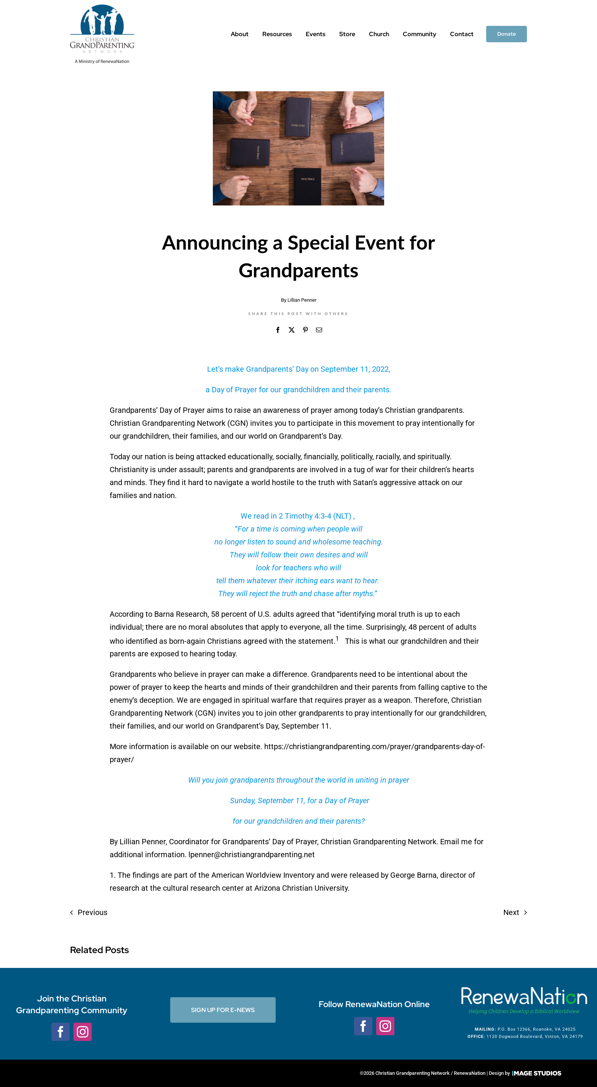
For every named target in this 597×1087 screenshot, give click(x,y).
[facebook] (60, 1032)
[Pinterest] (305, 330)
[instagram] (82, 1032)
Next (511, 912)
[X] (291, 330)
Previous (92, 912)
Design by (525, 1073)
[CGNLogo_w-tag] (102, 8)
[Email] (319, 330)
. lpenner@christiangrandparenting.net (250, 854)
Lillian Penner (301, 300)
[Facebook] (278, 330)
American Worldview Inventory (262, 875)
